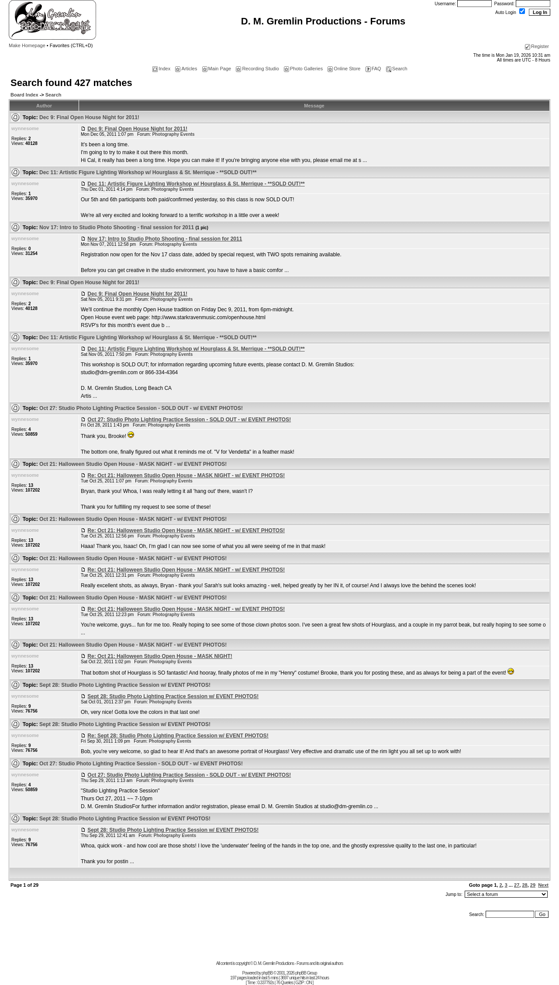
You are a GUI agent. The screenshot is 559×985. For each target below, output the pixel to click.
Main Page (216, 68)
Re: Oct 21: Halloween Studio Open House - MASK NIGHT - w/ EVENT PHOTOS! (186, 475)
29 (532, 885)
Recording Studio (257, 68)
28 (524, 885)
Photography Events (173, 134)
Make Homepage (27, 45)
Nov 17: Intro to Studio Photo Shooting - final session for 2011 (123, 227)
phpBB (267, 973)
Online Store (344, 68)
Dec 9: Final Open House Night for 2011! (89, 117)
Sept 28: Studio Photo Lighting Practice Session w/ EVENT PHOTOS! (124, 685)
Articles (186, 68)
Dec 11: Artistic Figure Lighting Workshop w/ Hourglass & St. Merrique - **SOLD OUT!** (147, 172)
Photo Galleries (303, 68)
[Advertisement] (279, 941)
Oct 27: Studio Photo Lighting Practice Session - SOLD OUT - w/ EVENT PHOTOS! (141, 408)
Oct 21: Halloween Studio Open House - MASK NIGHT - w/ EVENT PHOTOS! (133, 464)
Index (161, 68)
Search (396, 68)
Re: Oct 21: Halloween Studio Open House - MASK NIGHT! (159, 656)
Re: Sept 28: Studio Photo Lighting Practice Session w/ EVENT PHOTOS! (178, 736)
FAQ (373, 68)
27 (516, 885)
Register (537, 46)
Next (543, 885)
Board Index (24, 94)
